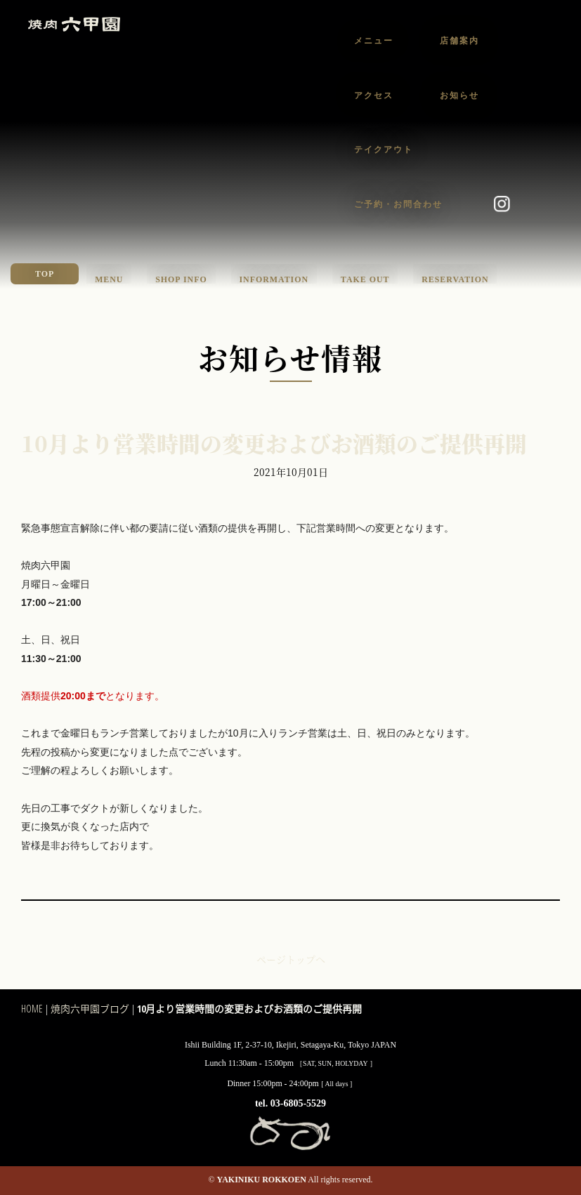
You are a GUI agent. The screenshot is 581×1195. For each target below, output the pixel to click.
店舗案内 (459, 41)
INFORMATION (273, 279)
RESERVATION (455, 279)
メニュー (373, 41)
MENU (109, 279)
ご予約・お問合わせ (398, 204)
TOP (44, 274)
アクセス (373, 95)
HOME (32, 1008)
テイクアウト (383, 149)
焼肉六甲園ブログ (90, 1008)
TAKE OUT (365, 279)
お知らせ (459, 95)
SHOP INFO (181, 279)
